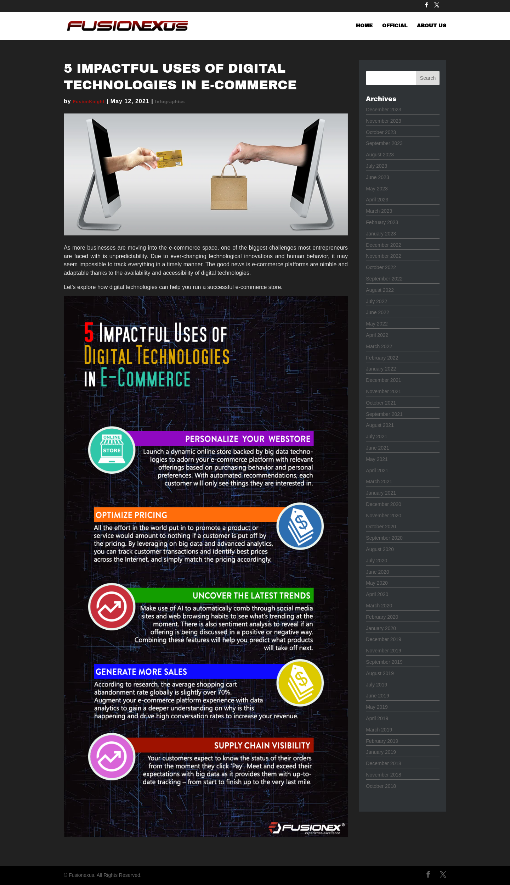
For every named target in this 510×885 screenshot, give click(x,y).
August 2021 (380, 425)
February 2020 (382, 617)
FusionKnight (88, 101)
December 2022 (383, 245)
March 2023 (379, 211)
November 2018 (383, 775)
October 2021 (381, 403)
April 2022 (377, 335)
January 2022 (381, 369)
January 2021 (381, 493)
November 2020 (383, 515)
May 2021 (376, 459)
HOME (364, 25)
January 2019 (381, 752)
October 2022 (381, 267)
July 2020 (376, 560)
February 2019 (382, 741)
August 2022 (380, 290)
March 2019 (379, 730)
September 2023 (384, 143)
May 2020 (376, 583)
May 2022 (376, 324)
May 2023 (376, 188)
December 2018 (383, 763)
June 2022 (377, 312)
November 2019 (383, 650)
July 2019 (376, 685)
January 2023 (381, 233)
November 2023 (383, 121)
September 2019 (384, 662)
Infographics (170, 101)
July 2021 (376, 436)
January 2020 (381, 628)
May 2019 (376, 707)
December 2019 (383, 639)
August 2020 (380, 549)
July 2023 (376, 166)
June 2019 (377, 695)
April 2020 (377, 594)
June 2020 (377, 572)
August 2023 (380, 154)
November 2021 (383, 391)
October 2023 (381, 132)
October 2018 (381, 786)
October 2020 (381, 526)
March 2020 (379, 605)
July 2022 (376, 301)
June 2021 (377, 448)
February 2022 (382, 358)
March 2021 (379, 481)
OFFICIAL (394, 25)
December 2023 (383, 109)
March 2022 (379, 346)
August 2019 (380, 673)
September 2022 (384, 279)
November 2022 (383, 256)
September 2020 (384, 538)
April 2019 (377, 718)
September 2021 (384, 414)
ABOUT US (431, 25)
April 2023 (377, 199)
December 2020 (383, 504)
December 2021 (383, 380)
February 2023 (382, 222)
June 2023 (377, 177)
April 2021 (377, 470)
